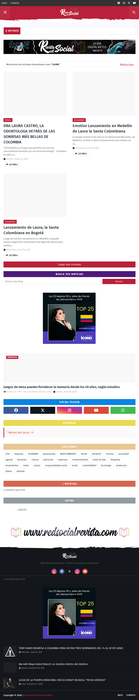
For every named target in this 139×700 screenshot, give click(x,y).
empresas (63, 459)
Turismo (110, 454)
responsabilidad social (56, 465)
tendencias (121, 465)
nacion (37, 465)
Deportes (18, 454)
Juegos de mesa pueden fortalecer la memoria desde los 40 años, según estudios (62, 387)
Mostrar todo (127, 64)
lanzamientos (11, 465)
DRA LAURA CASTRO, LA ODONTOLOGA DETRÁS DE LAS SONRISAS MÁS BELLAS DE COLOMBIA (29, 133)
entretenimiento (80, 459)
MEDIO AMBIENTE (68, 454)
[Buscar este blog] (53, 281)
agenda (9, 459)
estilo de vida (99, 459)
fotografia (115, 459)
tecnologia (106, 465)
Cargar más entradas (69, 264)
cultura (34, 459)
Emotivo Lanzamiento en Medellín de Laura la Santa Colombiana (102, 128)
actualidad (79, 120)
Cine (7, 454)
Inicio (4, 3)
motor (26, 465)
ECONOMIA (33, 454)
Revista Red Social (19, 432)
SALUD (84, 454)
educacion (48, 459)
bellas (8, 120)
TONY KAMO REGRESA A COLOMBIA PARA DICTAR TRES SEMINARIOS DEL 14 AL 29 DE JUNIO (71, 648)
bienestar (22, 459)
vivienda (21, 471)
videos (8, 471)
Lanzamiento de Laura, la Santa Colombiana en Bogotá (31, 230)
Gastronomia (49, 454)
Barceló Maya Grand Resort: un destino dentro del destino (53, 664)
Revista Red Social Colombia (37, 695)
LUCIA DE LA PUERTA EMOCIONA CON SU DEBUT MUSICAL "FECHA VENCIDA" (62, 680)
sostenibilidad (89, 465)
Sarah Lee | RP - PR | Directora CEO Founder (29, 391)
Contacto (15, 3)
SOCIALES (96, 454)
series (75, 465)
